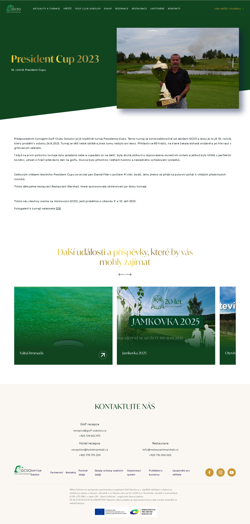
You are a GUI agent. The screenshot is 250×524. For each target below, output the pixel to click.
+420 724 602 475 (89, 436)
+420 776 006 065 (160, 455)
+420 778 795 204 (89, 455)
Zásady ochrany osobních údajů (109, 472)
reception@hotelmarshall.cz (90, 449)
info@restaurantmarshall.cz (160, 449)
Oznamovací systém (134, 472)
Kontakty (71, 472)
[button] (121, 274)
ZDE (58, 208)
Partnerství (56, 472)
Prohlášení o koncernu (155, 472)
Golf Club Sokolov (36, 472)
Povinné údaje (83, 472)
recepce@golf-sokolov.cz (89, 430)
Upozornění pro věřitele (181, 472)
